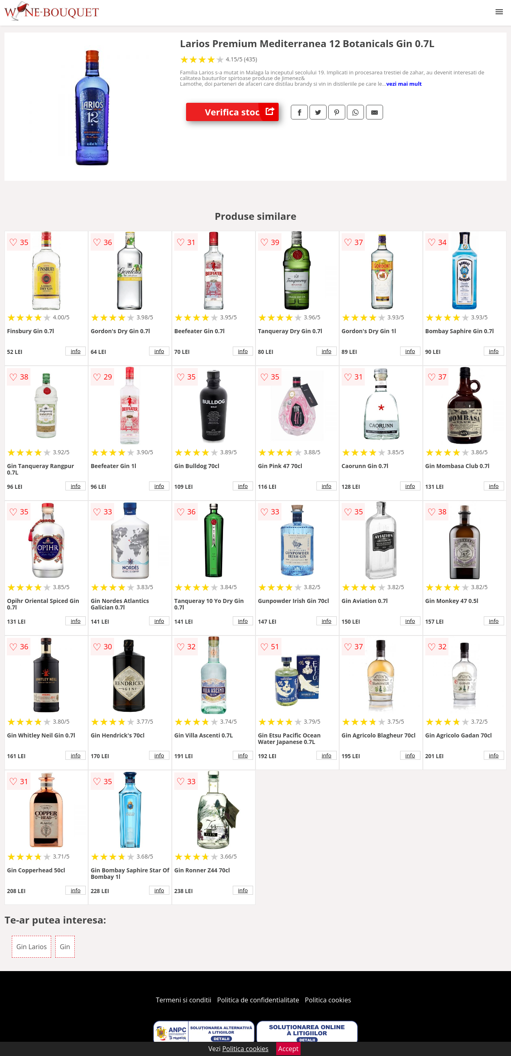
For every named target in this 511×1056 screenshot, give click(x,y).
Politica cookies (328, 999)
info (75, 351)
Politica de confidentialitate (258, 999)
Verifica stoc (242, 112)
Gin (65, 946)
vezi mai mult (404, 83)
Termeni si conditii (184, 999)
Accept (288, 1048)
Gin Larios (31, 946)
